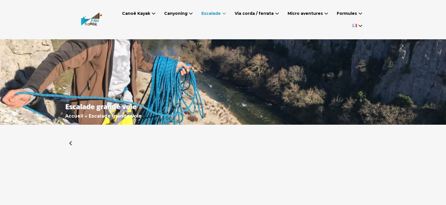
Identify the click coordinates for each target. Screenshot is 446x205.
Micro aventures (305, 13)
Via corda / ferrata (254, 13)
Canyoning (175, 13)
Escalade (211, 13)
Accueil (74, 116)
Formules (347, 13)
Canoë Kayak (136, 13)
